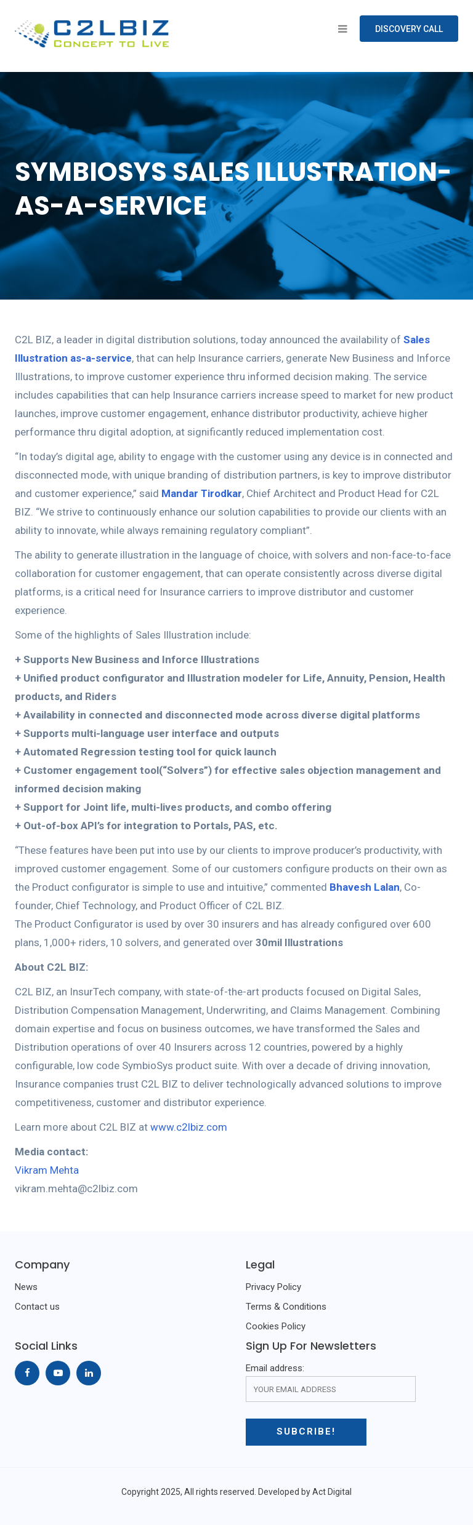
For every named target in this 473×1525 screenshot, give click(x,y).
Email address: (331, 1382)
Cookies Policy (275, 1326)
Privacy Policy (273, 1286)
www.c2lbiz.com (188, 1127)
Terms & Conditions (286, 1306)
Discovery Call (409, 29)
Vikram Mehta (47, 1170)
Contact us (37, 1306)
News (26, 1286)
